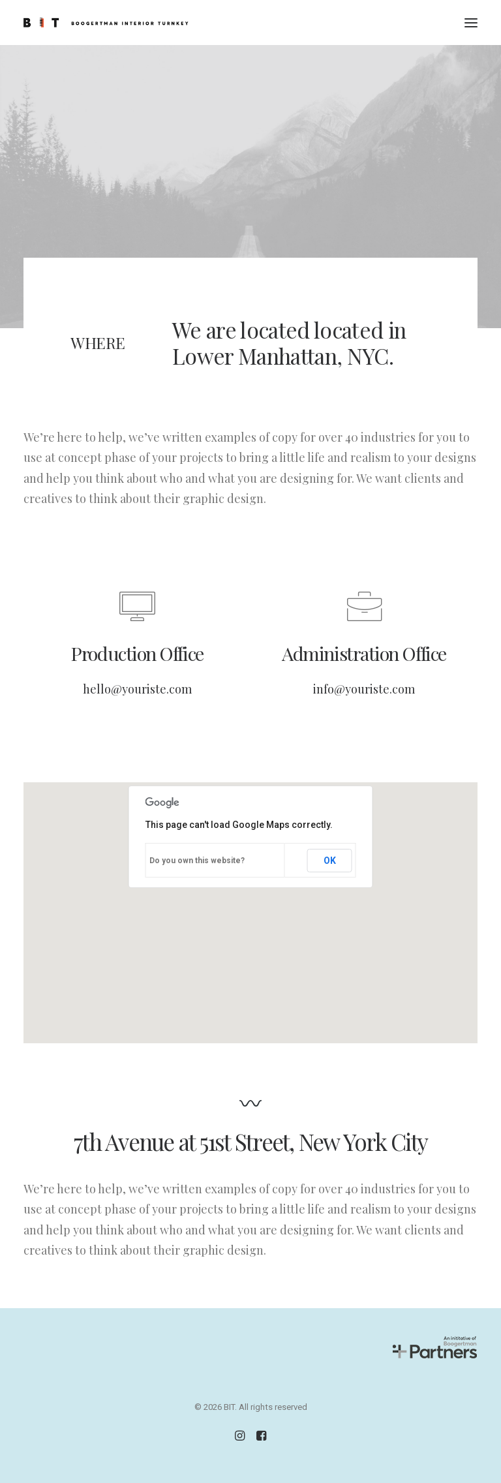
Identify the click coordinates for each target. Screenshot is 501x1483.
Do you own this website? (197, 860)
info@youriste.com (364, 689)
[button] (471, 22)
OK (330, 860)
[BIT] (106, 22)
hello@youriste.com (137, 689)
